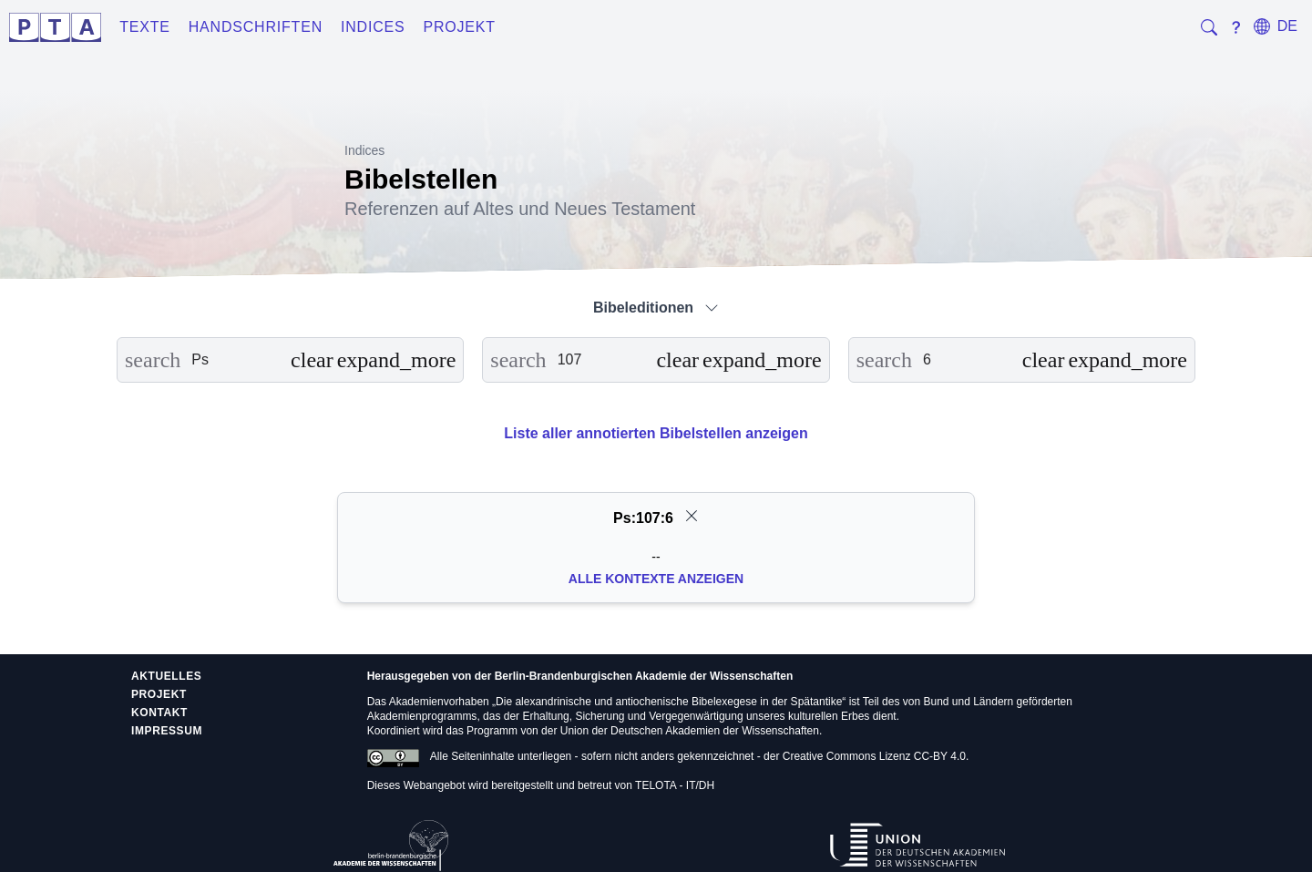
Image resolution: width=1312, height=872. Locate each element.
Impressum (166, 730)
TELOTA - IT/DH (674, 785)
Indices (373, 27)
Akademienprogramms (422, 716)
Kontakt (159, 712)
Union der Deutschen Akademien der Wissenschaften (689, 730)
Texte (144, 27)
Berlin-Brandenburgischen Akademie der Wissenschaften (644, 676)
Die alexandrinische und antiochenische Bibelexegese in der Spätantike (669, 701)
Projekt (460, 27)
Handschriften (256, 27)
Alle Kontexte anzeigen (656, 578)
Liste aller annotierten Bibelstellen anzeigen (655, 433)
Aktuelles (166, 676)
